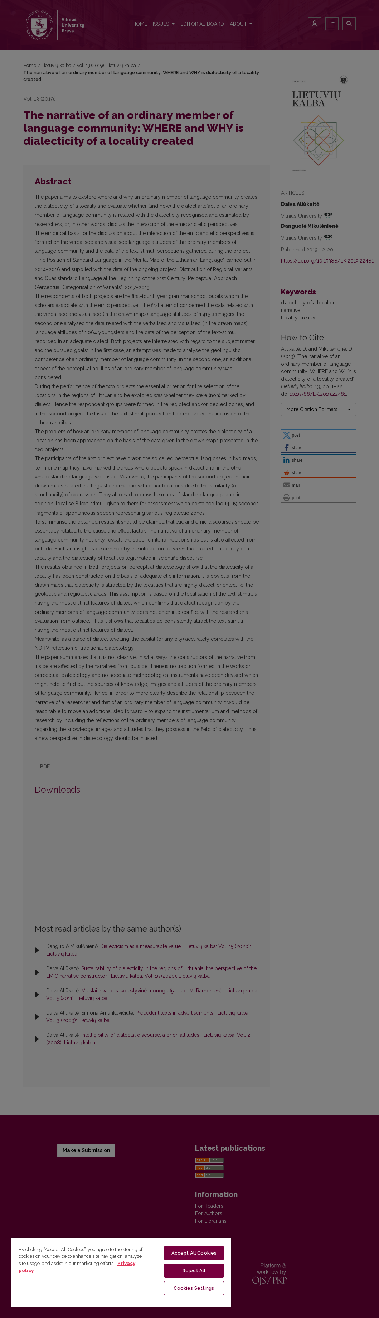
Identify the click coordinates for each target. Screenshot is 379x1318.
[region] (121, 1272)
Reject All (194, 1270)
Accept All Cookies (194, 1253)
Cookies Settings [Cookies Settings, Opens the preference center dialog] (194, 1288)
